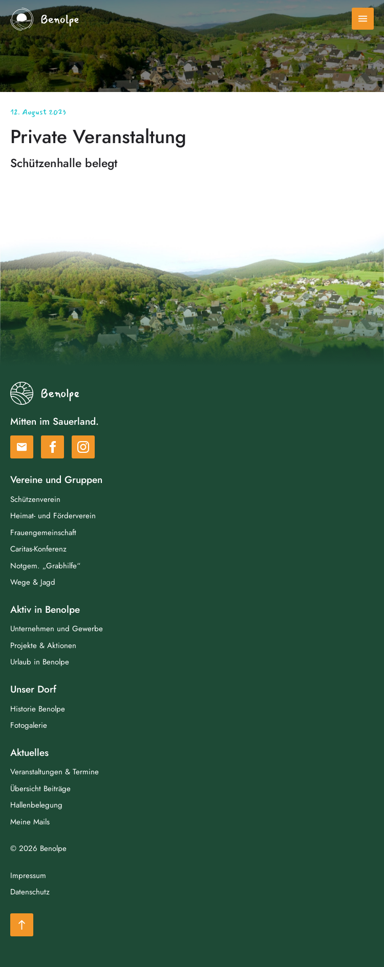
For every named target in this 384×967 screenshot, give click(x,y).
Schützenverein (35, 499)
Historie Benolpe (37, 709)
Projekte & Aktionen (43, 645)
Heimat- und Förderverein (53, 515)
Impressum (28, 875)
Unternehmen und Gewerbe (56, 628)
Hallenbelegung (36, 805)
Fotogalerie (28, 725)
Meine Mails (30, 821)
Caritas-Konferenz (38, 549)
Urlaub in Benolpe (39, 661)
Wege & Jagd (32, 582)
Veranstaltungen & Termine (54, 771)
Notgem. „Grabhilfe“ (45, 565)
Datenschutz (30, 891)
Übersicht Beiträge (40, 788)
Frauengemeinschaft (43, 532)
